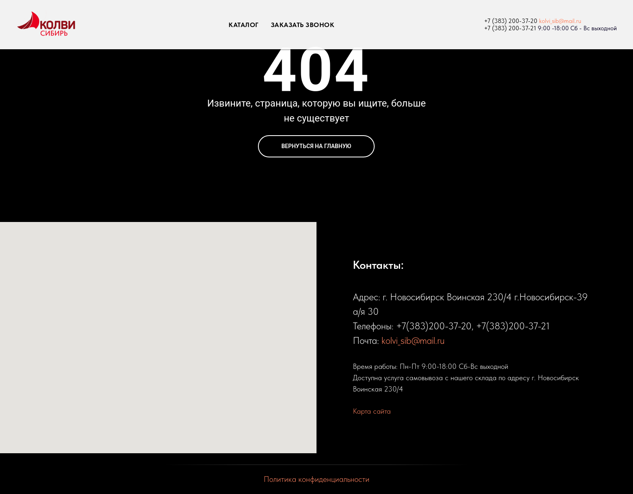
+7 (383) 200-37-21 (510, 28)
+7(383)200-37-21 (513, 326)
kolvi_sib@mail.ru (560, 21)
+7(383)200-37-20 (434, 326)
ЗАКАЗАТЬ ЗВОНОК (303, 25)
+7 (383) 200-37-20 (510, 21)
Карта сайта (372, 411)
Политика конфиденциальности (316, 479)
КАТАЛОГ (243, 25)
